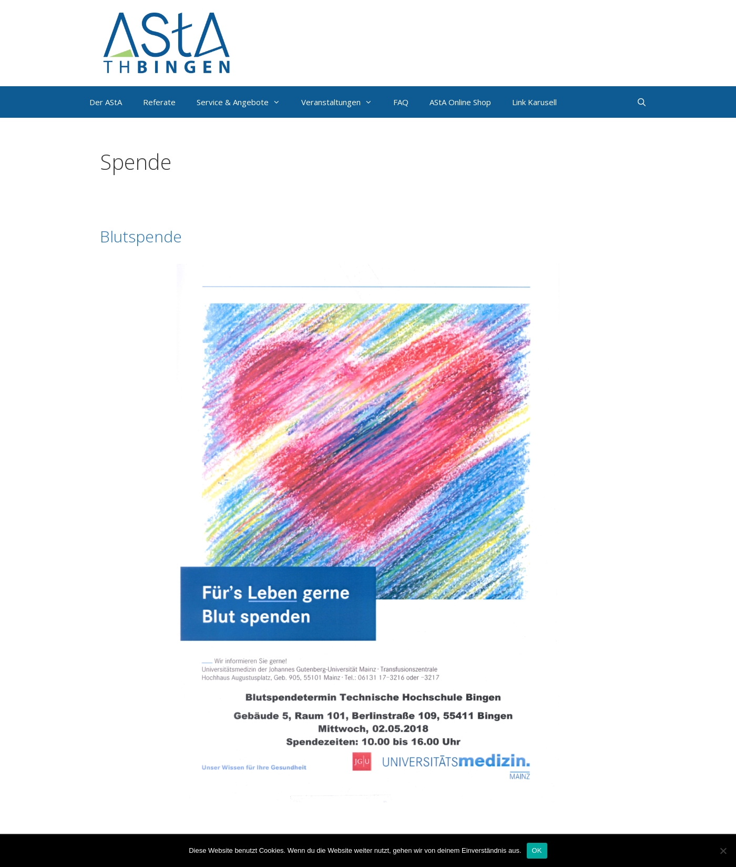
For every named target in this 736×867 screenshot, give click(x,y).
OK (537, 850)
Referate (159, 102)
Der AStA (105, 102)
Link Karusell (534, 102)
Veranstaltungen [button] (342, 102)
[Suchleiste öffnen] (641, 102)
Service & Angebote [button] (244, 102)
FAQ (400, 102)
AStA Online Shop (460, 102)
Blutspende (141, 236)
